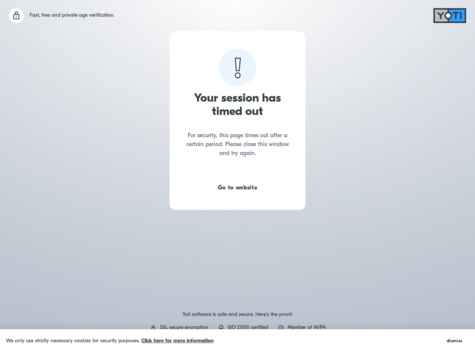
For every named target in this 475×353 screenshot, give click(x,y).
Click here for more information (177, 341)
